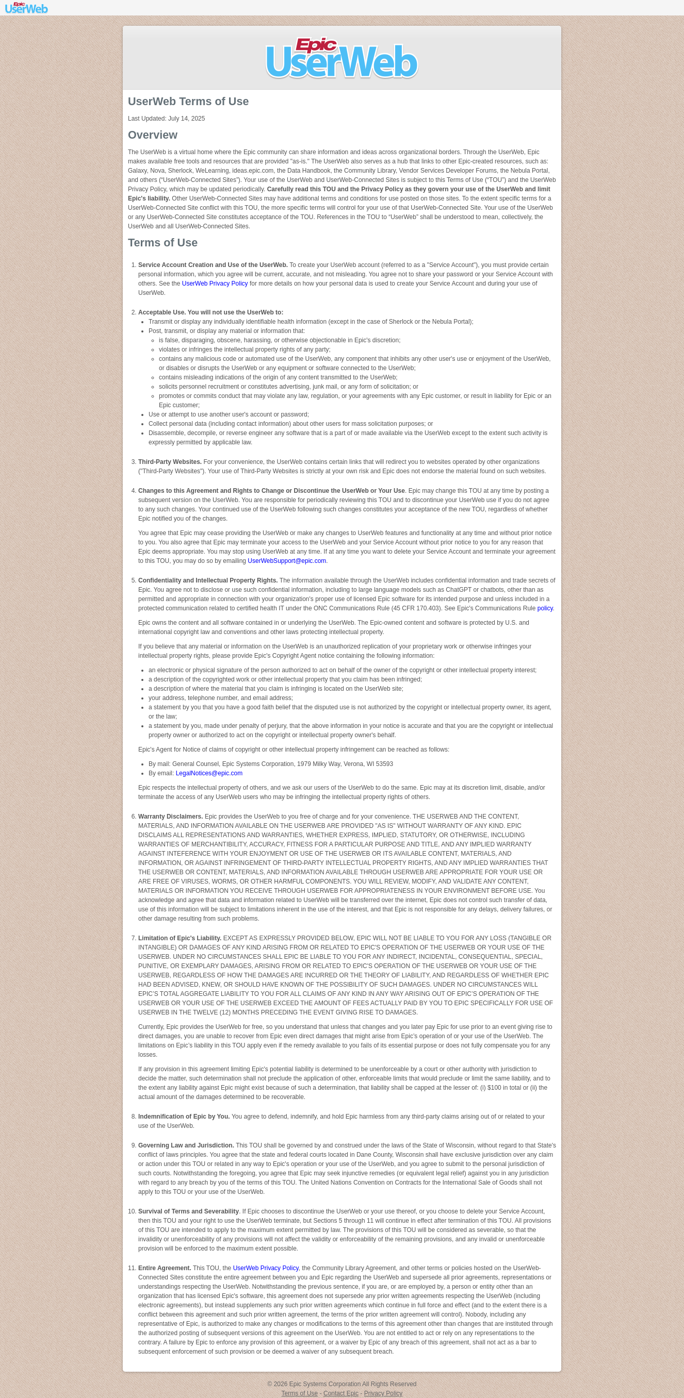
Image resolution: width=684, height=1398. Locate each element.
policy (545, 608)
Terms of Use (300, 1393)
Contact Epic (341, 1393)
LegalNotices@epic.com (209, 773)
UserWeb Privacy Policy (215, 283)
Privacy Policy (383, 1393)
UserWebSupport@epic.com (287, 560)
